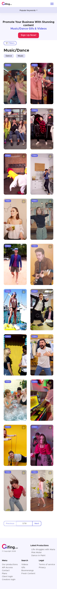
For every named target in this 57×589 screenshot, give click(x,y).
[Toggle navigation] (52, 4)
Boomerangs (27, 571)
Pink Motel (36, 553)
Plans (4, 573)
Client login (7, 577)
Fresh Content (28, 573)
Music (20, 56)
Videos (24, 565)
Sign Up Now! (28, 35)
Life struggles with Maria (43, 549)
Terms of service (47, 565)
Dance (9, 56)
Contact (6, 571)
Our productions (10, 565)
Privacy (42, 567)
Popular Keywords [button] (28, 10)
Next (36, 523)
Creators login (8, 579)
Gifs (23, 567)
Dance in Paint (38, 555)
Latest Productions (39, 545)
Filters (10, 43)
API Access (7, 567)
